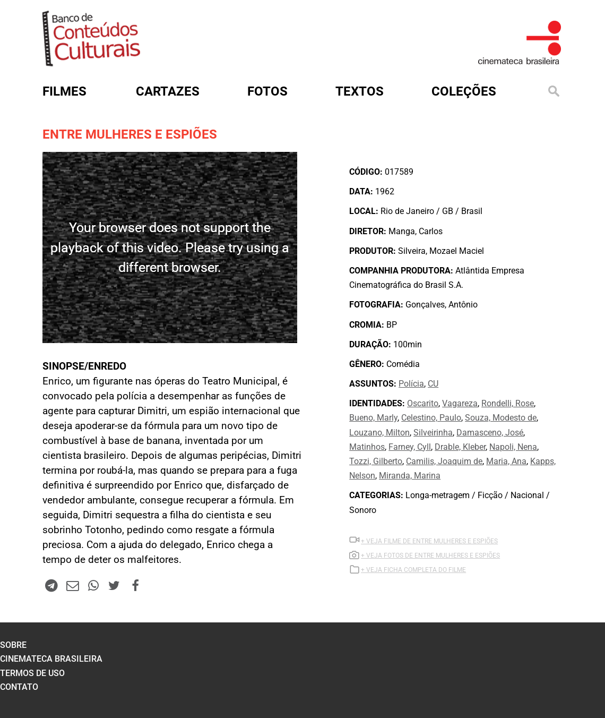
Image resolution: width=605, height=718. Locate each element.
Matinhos (367, 447)
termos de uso (32, 673)
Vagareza (460, 403)
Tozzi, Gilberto (375, 461)
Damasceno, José (489, 433)
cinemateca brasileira (51, 659)
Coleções (463, 91)
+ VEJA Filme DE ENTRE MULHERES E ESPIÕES (429, 541)
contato (19, 687)
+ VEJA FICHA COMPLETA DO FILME (413, 570)
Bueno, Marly (373, 418)
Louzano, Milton (379, 433)
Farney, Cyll (409, 447)
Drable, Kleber (460, 447)
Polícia (411, 384)
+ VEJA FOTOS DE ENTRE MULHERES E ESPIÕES (430, 555)
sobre (13, 645)
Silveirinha (433, 433)
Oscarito (422, 403)
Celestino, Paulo (431, 418)
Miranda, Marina (409, 476)
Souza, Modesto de (501, 418)
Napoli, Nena (513, 447)
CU (433, 384)
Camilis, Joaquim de (444, 461)
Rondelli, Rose (507, 403)
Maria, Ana (506, 461)
